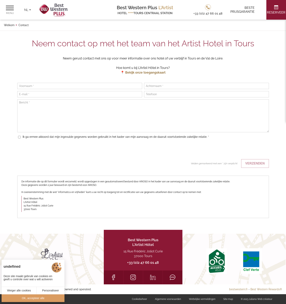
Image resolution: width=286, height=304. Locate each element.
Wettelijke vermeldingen (202, 299)
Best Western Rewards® (266, 289)
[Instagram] (133, 277)
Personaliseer (50, 290)
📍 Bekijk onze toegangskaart (143, 72)
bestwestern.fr (238, 289)
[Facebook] (113, 277)
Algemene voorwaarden (168, 299)
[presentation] (239, 149)
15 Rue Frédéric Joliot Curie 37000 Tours (143, 253)
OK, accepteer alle (33, 298)
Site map (228, 299)
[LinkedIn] (153, 277)
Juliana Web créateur (260, 299)
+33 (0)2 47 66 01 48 (143, 262)
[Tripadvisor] (172, 277)
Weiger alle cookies (19, 290)
